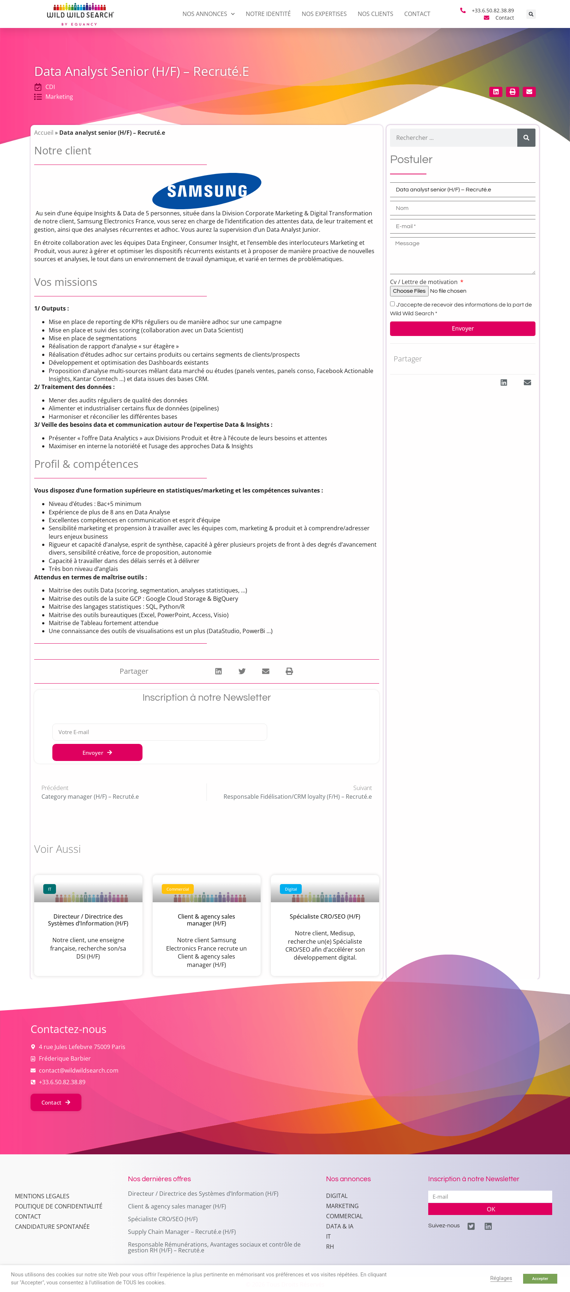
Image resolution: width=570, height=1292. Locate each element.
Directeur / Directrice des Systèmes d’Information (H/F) (88, 919)
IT (328, 1236)
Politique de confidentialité (59, 1224)
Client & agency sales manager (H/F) (206, 919)
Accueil (43, 133)
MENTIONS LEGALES (42, 1214)
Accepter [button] (540, 1278)
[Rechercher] (526, 138)
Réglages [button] (501, 1278)
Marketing (342, 1206)
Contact (417, 14)
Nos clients (375, 14)
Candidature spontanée (52, 1245)
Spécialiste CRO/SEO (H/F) (325, 916)
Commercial (344, 1216)
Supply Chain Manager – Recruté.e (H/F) (182, 1232)
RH (330, 1247)
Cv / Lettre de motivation (424, 282)
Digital (337, 1196)
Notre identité (268, 14)
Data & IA (339, 1226)
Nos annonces (208, 14)
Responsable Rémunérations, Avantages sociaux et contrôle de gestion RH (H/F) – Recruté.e (214, 1247)
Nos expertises (324, 14)
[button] (531, 14)
